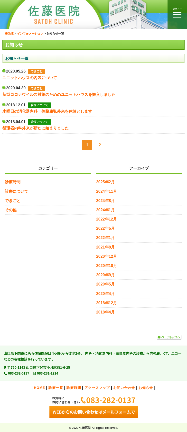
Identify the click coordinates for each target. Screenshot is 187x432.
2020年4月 (105, 294)
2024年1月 (105, 210)
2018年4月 (105, 312)
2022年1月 (105, 238)
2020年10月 (106, 266)
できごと (12, 201)
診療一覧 (55, 388)
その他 (11, 210)
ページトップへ (169, 337)
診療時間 (12, 182)
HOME (39, 388)
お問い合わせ (124, 388)
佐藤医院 (61, 14)
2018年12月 (106, 303)
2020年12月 (106, 256)
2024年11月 (106, 191)
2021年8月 (105, 247)
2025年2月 (105, 182)
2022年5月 (105, 228)
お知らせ (146, 388)
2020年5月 (105, 284)
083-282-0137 (18, 373)
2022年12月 (106, 219)
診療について (16, 191)
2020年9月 (105, 275)
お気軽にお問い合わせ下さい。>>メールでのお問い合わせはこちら (93, 406)
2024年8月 (105, 201)
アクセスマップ (97, 388)
